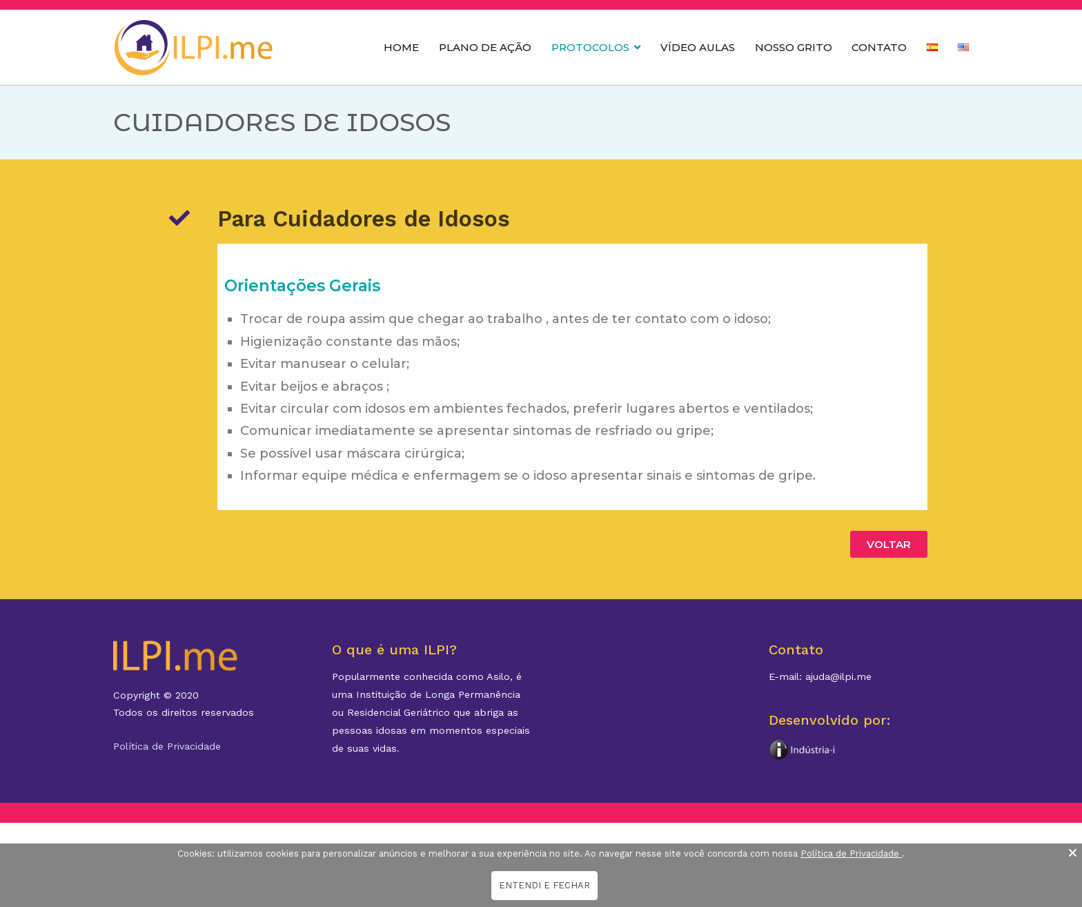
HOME (401, 47)
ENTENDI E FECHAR (544, 885)
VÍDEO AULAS (697, 47)
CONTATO (879, 47)
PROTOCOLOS (590, 47)
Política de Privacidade (167, 746)
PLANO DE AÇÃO (485, 47)
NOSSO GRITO (793, 47)
